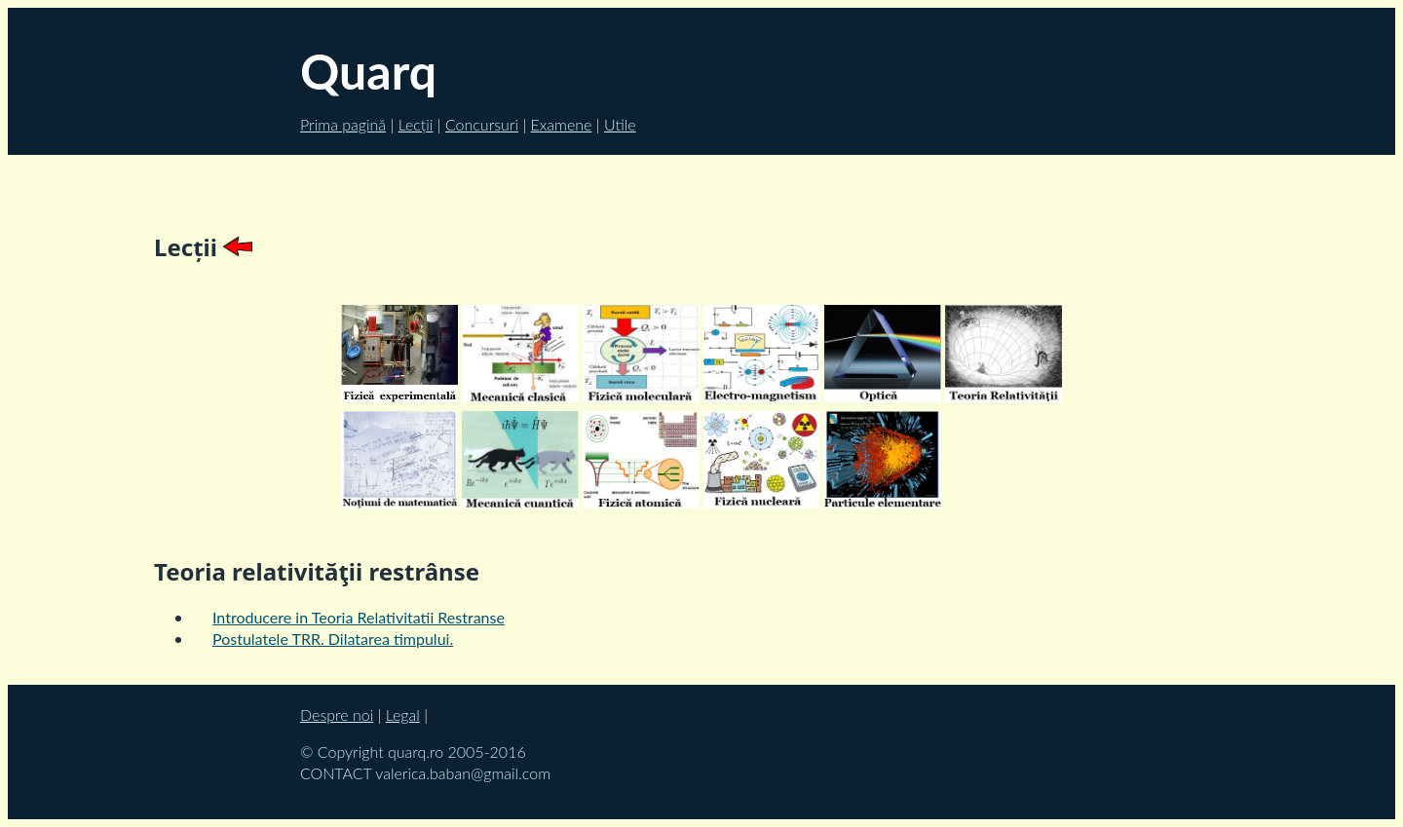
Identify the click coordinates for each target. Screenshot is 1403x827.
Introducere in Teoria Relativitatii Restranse (358, 617)
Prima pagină (343, 124)
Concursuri (481, 124)
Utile (620, 124)
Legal (403, 714)
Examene (561, 124)
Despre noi (336, 714)
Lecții (416, 124)
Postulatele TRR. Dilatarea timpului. (332, 638)
